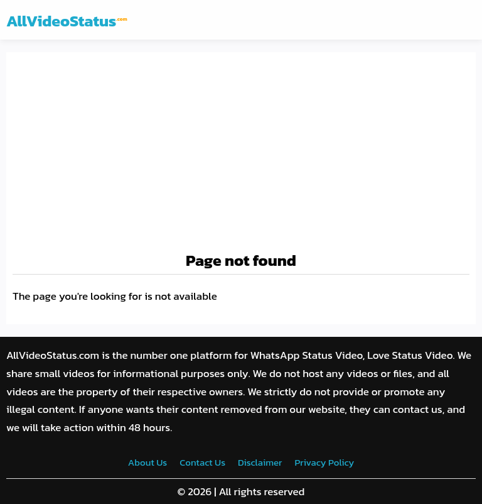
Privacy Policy (324, 462)
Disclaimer (260, 462)
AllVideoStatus (66, 21)
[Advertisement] (241, 153)
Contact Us (202, 462)
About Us (147, 462)
